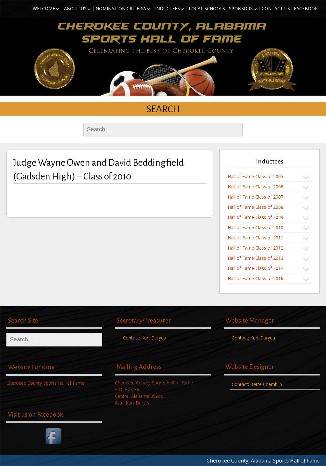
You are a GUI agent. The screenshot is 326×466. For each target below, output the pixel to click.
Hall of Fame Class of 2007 (255, 197)
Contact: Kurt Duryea (144, 338)
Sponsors (241, 8)
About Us (75, 8)
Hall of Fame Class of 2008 (255, 207)
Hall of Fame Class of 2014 (255, 268)
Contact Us (276, 8)
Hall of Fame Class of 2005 (255, 176)
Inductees (167, 8)
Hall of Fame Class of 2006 (255, 187)
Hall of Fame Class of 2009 (255, 217)
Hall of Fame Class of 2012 (255, 248)
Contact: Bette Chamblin (257, 384)
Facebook (306, 8)
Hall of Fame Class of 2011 (255, 238)
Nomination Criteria (121, 8)
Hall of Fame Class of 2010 (255, 227)
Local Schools (207, 8)
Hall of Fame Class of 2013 (255, 258)
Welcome (44, 8)
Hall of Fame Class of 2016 (255, 278)
